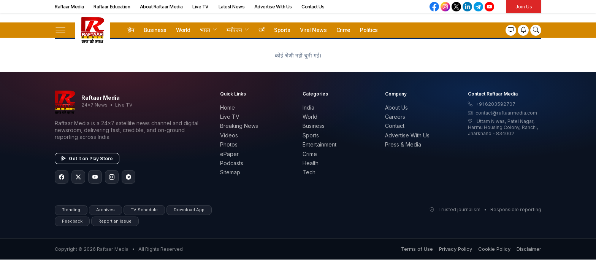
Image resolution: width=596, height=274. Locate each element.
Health (311, 163)
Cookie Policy (494, 249)
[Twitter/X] (78, 177)
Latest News (232, 7)
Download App (189, 209)
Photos (229, 144)
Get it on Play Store (87, 158)
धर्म (261, 30)
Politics (369, 30)
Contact (394, 126)
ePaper (229, 154)
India (308, 107)
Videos (229, 135)
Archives (105, 209)
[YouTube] (95, 177)
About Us (396, 107)
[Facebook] (61, 177)
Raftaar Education (112, 7)
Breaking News (239, 126)
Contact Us (312, 7)
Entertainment (319, 144)
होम (130, 30)
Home (227, 107)
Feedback (72, 221)
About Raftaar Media (161, 7)
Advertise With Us (273, 7)
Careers (395, 116)
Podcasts (231, 163)
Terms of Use (417, 249)
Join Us (523, 7)
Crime (343, 30)
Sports (282, 30)
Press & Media (403, 144)
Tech (309, 172)
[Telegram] (128, 177)
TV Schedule (144, 209)
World (183, 30)
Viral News (313, 30)
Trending (71, 209)
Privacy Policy (455, 249)
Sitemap (230, 172)
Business (155, 30)
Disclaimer (529, 249)
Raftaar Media (69, 7)
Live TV (200, 7)
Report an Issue (115, 221)
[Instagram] (112, 177)
